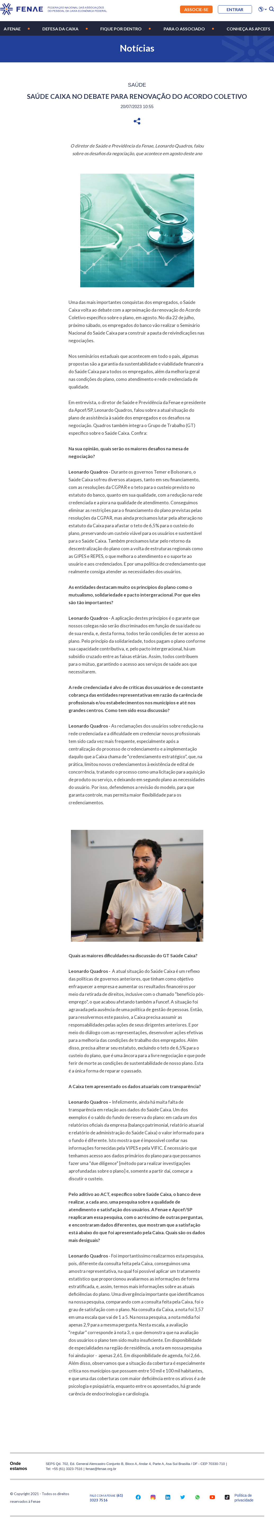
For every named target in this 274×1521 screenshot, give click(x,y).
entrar (235, 9)
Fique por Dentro (121, 28)
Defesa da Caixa (60, 28)
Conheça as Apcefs (248, 28)
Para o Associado (184, 28)
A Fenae (12, 28)
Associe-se (196, 9)
